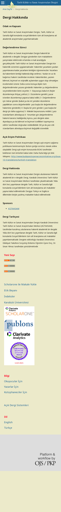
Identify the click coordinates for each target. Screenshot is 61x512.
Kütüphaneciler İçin (15, 392)
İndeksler (9, 296)
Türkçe (8, 427)
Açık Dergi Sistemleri (16, 405)
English (8, 422)
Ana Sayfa (7, 9)
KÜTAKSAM (13, 208)
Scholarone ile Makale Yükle (20, 284)
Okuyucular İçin (13, 381)
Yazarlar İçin (11, 386)
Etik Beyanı (10, 290)
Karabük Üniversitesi (16, 302)
